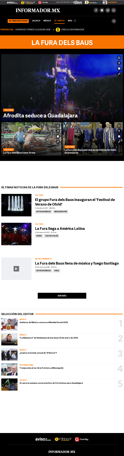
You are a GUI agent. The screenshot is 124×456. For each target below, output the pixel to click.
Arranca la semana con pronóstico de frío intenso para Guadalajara (51, 383)
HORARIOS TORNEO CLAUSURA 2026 (32, 30)
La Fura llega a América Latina (60, 229)
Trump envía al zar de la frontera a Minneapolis (41, 368)
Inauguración (60, 212)
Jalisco (36, 21)
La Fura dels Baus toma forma (19, 153)
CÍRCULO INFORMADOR (72, 30)
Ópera (39, 236)
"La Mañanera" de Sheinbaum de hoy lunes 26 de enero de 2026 (49, 338)
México (47, 21)
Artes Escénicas (43, 212)
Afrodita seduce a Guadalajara (40, 116)
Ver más (62, 296)
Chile (56, 271)
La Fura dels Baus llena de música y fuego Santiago (77, 263)
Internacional (27, 365)
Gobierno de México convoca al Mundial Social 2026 (44, 323)
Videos (59, 20)
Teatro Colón (51, 236)
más (72, 21)
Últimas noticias (18, 21)
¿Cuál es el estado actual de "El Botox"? (38, 353)
